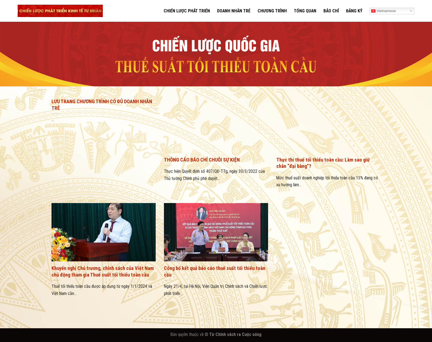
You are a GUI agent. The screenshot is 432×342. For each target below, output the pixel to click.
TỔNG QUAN (305, 10)
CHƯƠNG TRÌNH (272, 10)
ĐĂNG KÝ (354, 10)
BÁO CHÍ (331, 10)
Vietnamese (383, 11)
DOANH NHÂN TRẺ (233, 10)
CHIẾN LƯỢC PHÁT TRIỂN (187, 10)
